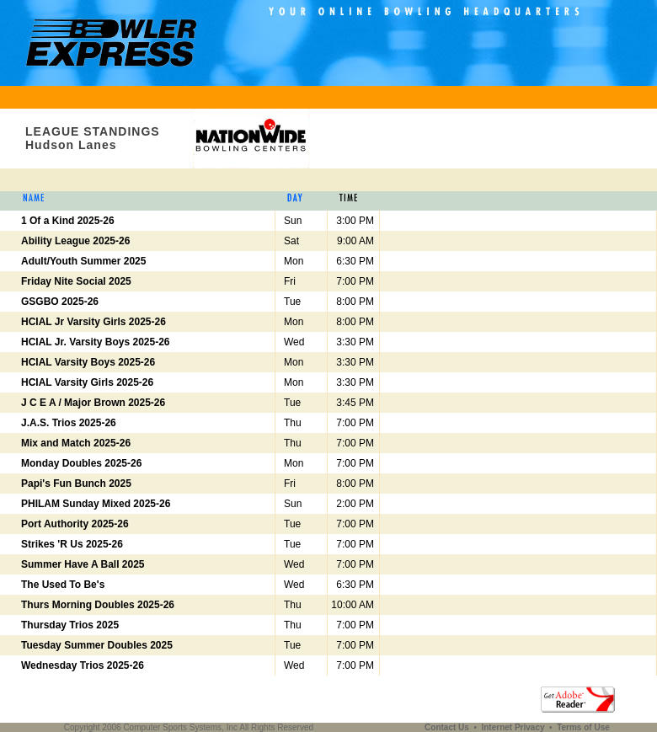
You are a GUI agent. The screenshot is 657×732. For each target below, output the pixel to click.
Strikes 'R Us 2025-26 (72, 544)
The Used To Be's (62, 584)
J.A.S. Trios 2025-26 (68, 423)
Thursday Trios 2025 (70, 625)
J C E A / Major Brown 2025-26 (93, 403)
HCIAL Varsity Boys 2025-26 (88, 362)
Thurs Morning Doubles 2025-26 (97, 605)
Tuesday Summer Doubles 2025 (97, 645)
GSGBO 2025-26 (60, 301)
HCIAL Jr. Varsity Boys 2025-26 (95, 342)
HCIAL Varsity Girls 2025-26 (87, 382)
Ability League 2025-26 (75, 241)
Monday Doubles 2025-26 (81, 463)
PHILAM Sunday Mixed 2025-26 (95, 504)
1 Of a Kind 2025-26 (68, 221)
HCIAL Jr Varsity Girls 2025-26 (93, 322)
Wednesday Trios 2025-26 (82, 665)
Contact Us (448, 727)
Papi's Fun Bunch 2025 (76, 483)
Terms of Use (583, 727)
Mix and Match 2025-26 (76, 443)
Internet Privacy (514, 727)
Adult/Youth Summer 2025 (83, 261)
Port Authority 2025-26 (75, 524)
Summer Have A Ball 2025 (83, 564)
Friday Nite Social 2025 (76, 281)
